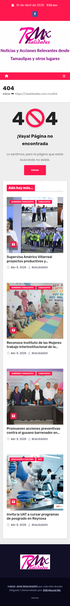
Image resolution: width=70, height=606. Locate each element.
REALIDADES (38, 267)
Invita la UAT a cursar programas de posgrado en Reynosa (33, 516)
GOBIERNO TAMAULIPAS (22, 201)
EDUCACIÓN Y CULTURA (22, 459)
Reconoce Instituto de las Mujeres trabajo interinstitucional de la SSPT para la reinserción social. (34, 347)
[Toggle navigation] (64, 76)
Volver (35, 170)
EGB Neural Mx (52, 590)
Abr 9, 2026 (19, 267)
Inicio (6, 94)
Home (35, 598)
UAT (40, 459)
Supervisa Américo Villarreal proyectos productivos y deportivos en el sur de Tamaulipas (34, 261)
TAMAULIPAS (44, 201)
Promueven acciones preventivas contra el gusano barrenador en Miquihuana (33, 433)
